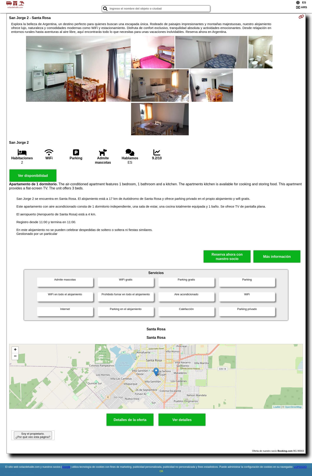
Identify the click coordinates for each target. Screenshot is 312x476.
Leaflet (276, 407)
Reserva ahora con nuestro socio (227, 256)
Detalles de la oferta (130, 420)
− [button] (15, 356)
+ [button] (15, 350)
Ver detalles (182, 420)
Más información (277, 256)
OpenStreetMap (293, 407)
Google (66, 466)
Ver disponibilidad (33, 175)
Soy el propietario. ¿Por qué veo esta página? (33, 435)
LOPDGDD (300, 466)
